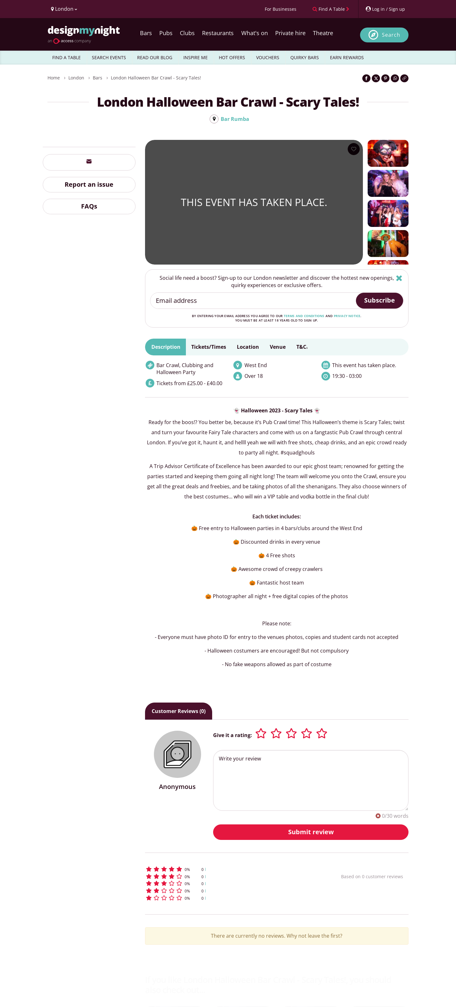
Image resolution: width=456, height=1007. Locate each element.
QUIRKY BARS (304, 57)
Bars (146, 33)
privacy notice (347, 316)
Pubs (166, 33)
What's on (254, 33)
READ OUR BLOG (154, 57)
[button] (231, 869)
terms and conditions (304, 316)
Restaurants (218, 33)
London (76, 78)
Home (54, 78)
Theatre (323, 33)
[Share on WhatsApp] (395, 78)
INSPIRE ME (195, 57)
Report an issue (89, 184)
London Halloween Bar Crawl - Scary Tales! (156, 78)
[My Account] (385, 9)
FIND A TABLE (66, 57)
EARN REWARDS (347, 57)
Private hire (290, 33)
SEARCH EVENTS (109, 57)
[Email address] (253, 301)
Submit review (311, 832)
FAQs (89, 206)
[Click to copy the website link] (404, 78)
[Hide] (399, 278)
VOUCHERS (267, 57)
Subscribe (379, 300)
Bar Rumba (235, 119)
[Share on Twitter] (376, 78)
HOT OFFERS (232, 57)
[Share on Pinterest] (385, 78)
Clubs (187, 33)
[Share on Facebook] (366, 78)
